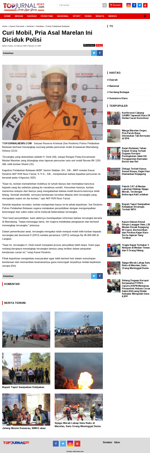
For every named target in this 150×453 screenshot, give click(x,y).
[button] (144, 14)
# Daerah (112, 80)
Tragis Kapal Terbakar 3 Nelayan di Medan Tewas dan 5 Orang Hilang (136, 248)
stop (99, 45)
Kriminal (30, 26)
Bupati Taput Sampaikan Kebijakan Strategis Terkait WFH (136, 207)
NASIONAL (63, 16)
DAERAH (32, 16)
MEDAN (19, 16)
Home (4, 26)
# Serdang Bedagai (118, 92)
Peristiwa (40, 26)
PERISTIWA (47, 16)
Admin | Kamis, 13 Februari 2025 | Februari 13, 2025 (21, 46)
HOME (7, 16)
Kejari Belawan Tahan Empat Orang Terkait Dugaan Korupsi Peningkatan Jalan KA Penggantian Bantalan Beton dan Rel (134, 155)
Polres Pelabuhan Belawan (58, 26)
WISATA (100, 16)
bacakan (89, 45)
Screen (115, 5)
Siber (117, 442)
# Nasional (113, 86)
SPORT (77, 16)
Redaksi (107, 442)
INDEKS (112, 16)
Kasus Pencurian (17, 26)
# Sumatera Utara (117, 98)
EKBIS (88, 16)
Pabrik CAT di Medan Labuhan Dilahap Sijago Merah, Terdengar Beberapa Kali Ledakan (135, 190)
